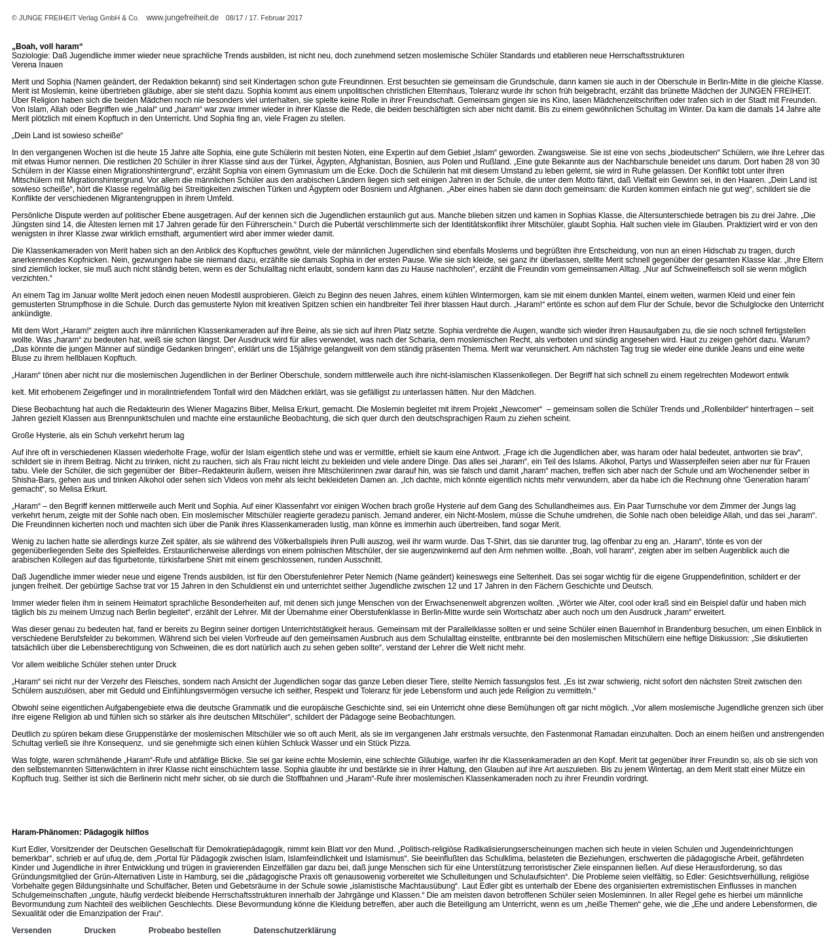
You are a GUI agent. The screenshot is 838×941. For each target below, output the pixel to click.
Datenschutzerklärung (294, 930)
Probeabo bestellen (185, 930)
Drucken (100, 930)
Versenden (32, 930)
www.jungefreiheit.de (182, 17)
